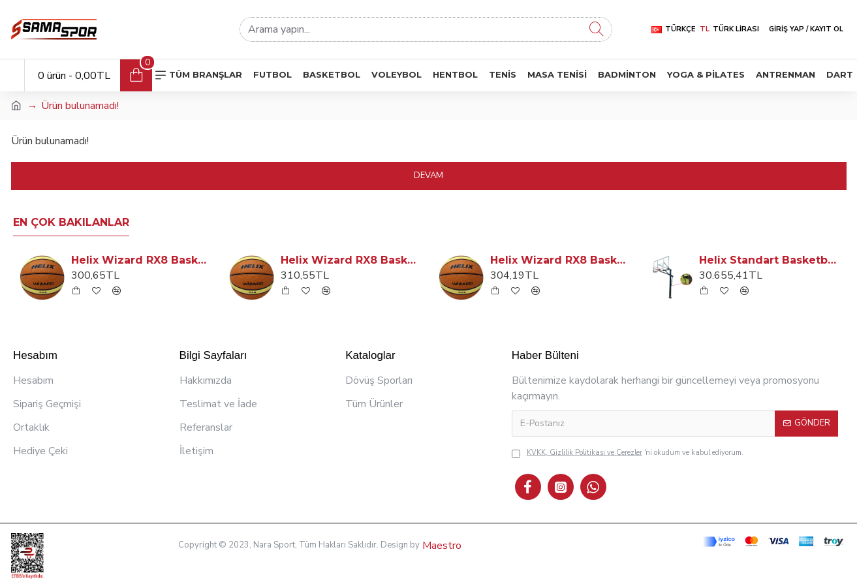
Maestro (440, 545)
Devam (428, 175)
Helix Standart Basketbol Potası (769, 260)
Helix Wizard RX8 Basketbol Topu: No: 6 (560, 260)
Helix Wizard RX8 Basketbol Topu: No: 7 (351, 260)
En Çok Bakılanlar (71, 222)
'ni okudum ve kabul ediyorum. (627, 453)
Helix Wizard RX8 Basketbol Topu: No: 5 (141, 260)
